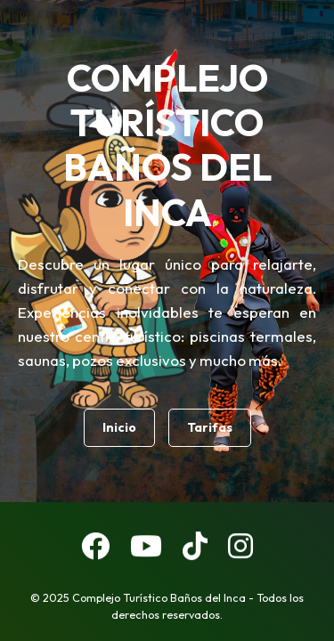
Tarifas (209, 427)
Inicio (119, 427)
